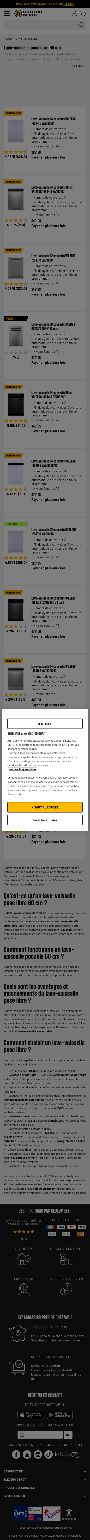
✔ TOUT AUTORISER (45, 807)
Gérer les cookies (45, 820)
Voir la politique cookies (22, 769)
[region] (45, 770)
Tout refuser (45, 723)
